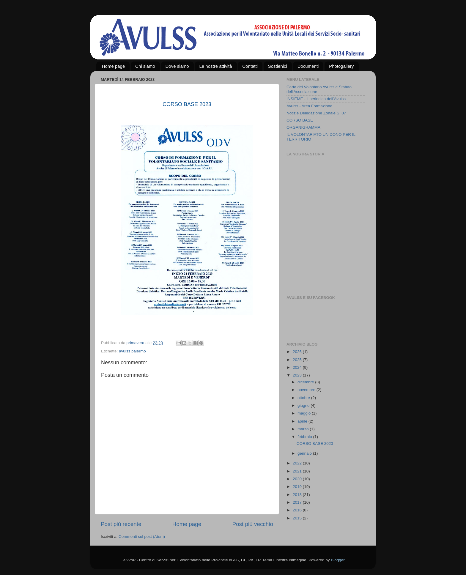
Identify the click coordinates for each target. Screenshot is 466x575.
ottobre (304, 398)
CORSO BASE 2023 (315, 443)
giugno (304, 405)
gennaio (305, 453)
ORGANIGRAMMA (303, 127)
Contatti (250, 66)
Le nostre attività (215, 66)
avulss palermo (132, 351)
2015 (298, 518)
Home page (113, 66)
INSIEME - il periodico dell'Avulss (316, 99)
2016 (298, 510)
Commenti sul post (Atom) (142, 536)
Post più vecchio (252, 524)
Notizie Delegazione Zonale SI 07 (316, 113)
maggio (304, 413)
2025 (298, 359)
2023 (298, 375)
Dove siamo (177, 66)
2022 (298, 463)
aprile (302, 421)
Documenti (308, 66)
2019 (298, 486)
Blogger (337, 560)
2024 (298, 367)
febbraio (305, 436)
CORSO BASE (299, 120)
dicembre (306, 382)
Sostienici (277, 66)
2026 (298, 351)
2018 (298, 494)
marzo (303, 429)
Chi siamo (145, 66)
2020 (298, 479)
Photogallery (341, 66)
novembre (307, 389)
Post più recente (121, 524)
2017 (298, 502)
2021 (298, 471)
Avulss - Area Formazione (309, 106)
